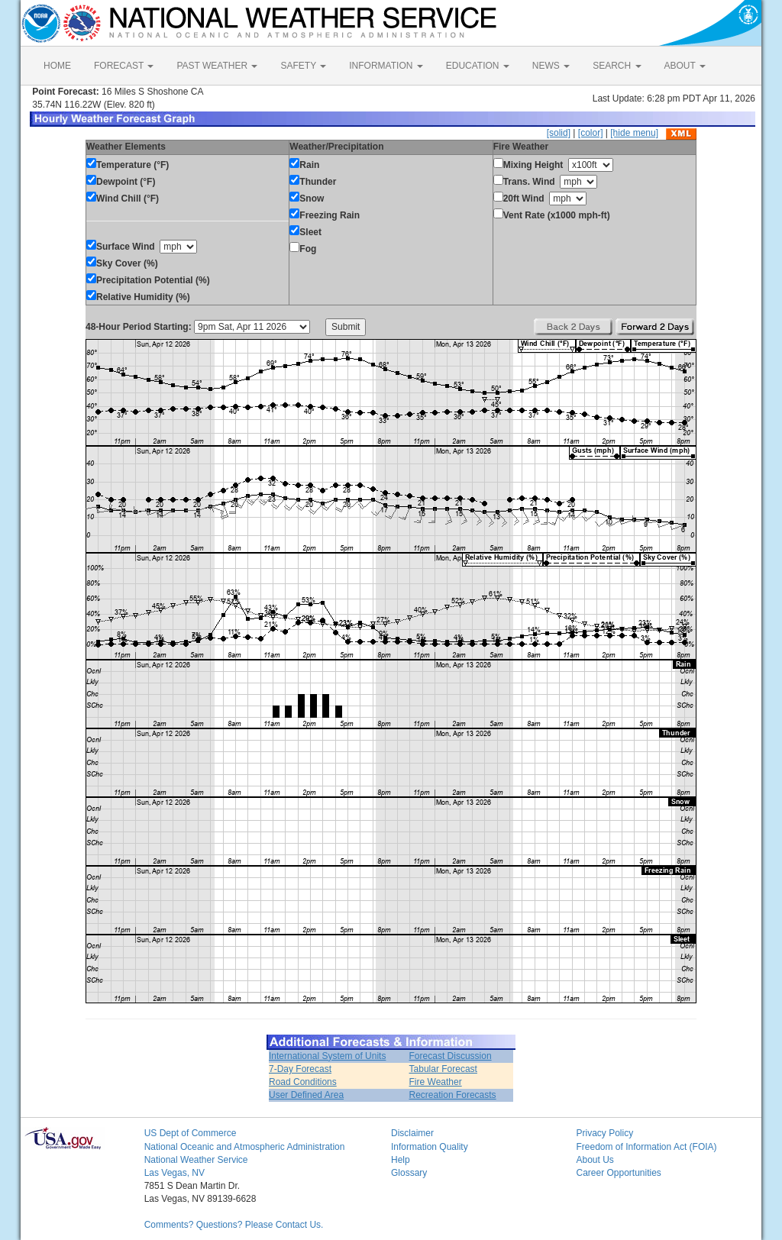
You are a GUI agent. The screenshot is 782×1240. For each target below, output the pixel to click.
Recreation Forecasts (452, 1095)
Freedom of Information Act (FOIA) (646, 1147)
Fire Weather (435, 1082)
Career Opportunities (618, 1172)
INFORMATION (385, 65)
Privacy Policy (604, 1133)
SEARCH (617, 65)
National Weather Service (196, 1159)
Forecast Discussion (450, 1056)
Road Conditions (303, 1082)
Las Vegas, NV (174, 1172)
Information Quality (429, 1147)
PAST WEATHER (216, 65)
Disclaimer (412, 1133)
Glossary (409, 1172)
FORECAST (123, 65)
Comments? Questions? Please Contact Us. (234, 1224)
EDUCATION (477, 65)
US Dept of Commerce (190, 1133)
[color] (590, 133)
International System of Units (327, 1056)
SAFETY (303, 65)
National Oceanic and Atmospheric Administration (244, 1147)
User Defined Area (306, 1095)
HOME (57, 65)
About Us (594, 1159)
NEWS (551, 65)
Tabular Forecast (443, 1069)
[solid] (558, 133)
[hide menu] (634, 133)
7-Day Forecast (300, 1069)
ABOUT (685, 65)
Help (400, 1159)
